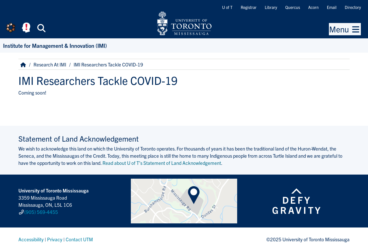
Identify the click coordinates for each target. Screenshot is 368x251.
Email (332, 7)
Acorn (313, 7)
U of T (227, 7)
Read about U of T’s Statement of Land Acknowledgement (161, 163)
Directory (353, 7)
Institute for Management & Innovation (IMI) (55, 45)
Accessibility (31, 239)
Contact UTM (79, 239)
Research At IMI (49, 64)
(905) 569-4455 (41, 212)
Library (271, 7)
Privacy (54, 239)
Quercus (292, 7)
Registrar (249, 7)
